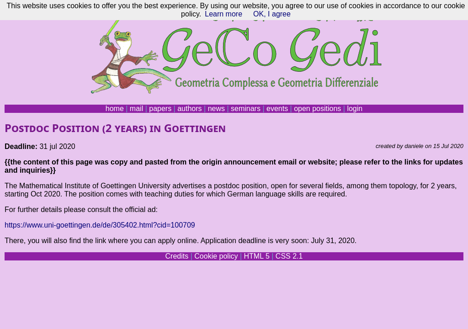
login (354, 108)
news (216, 108)
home (115, 108)
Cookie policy (216, 256)
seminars (246, 108)
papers (160, 108)
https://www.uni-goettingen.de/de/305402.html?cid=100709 (100, 225)
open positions (317, 108)
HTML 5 (256, 256)
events (277, 108)
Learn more (223, 14)
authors (189, 108)
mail (136, 108)
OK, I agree (272, 14)
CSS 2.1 (289, 256)
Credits (177, 256)
